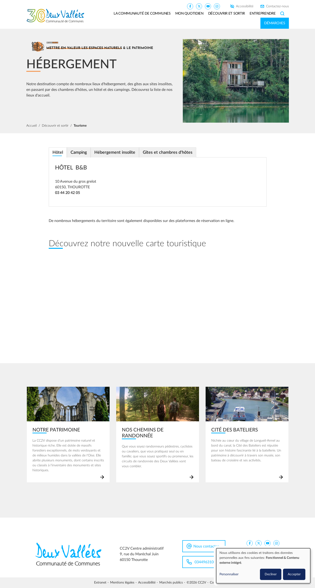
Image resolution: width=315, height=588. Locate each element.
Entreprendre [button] (262, 13)
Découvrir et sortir (55, 125)
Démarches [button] (274, 23)
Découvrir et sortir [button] (226, 13)
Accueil (31, 125)
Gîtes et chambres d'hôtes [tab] (167, 152)
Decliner (271, 574)
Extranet (100, 582)
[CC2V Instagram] (217, 6)
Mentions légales (122, 582)
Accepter (294, 574)
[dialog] (263, 565)
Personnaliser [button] (229, 574)
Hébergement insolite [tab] (114, 152)
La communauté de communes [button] (142, 13)
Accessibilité (244, 6)
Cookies (215, 582)
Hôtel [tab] (57, 152)
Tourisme (80, 125)
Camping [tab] (79, 152)
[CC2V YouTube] (208, 6)
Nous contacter (206, 546)
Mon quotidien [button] (189, 13)
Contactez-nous (277, 6)
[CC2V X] (199, 6)
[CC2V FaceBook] (190, 6)
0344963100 (205, 562)
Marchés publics (171, 582)
